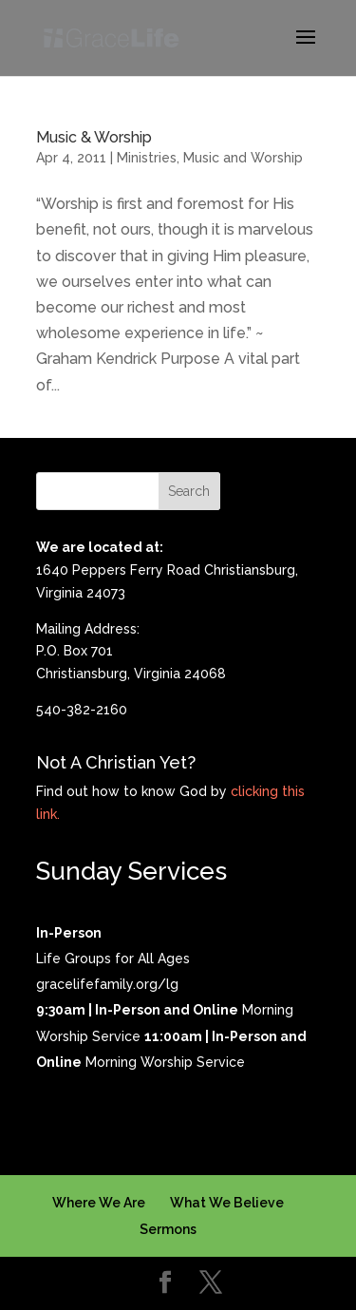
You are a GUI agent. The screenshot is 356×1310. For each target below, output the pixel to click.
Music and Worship (243, 157)
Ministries (147, 157)
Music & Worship (94, 137)
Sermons (168, 1229)
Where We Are (98, 1202)
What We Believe (227, 1202)
